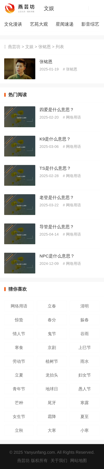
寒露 (84, 402)
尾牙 (52, 402)
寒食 (19, 347)
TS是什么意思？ (55, 168)
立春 (52, 306)
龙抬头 (52, 375)
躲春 (84, 320)
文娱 (49, 8)
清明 (84, 306)
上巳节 (84, 347)
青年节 (19, 389)
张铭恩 (44, 46)
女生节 (19, 416)
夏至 (84, 416)
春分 (52, 320)
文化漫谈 (13, 24)
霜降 (52, 416)
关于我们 (59, 460)
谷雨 (84, 333)
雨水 (84, 361)
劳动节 (19, 361)
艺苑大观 (39, 24)
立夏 (19, 375)
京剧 (52, 347)
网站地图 (78, 460)
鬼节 (52, 333)
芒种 (19, 402)
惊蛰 (19, 320)
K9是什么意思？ (55, 139)
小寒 (84, 430)
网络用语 (73, 117)
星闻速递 (65, 24)
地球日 (52, 389)
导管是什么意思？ (56, 226)
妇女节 (84, 375)
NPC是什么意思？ (57, 256)
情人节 (19, 333)
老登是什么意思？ (56, 197)
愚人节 (84, 389)
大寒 (52, 430)
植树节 (52, 361)
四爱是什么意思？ (56, 109)
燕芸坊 (14, 46)
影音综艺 (90, 24)
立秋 (19, 430)
